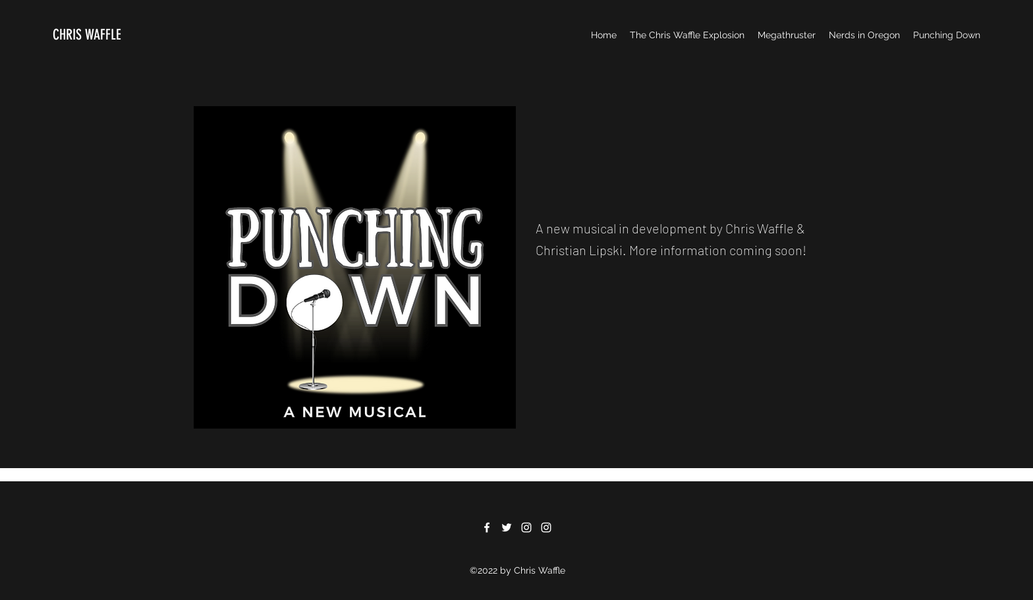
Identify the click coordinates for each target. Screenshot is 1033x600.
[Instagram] (526, 527)
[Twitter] (506, 527)
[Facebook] (486, 527)
